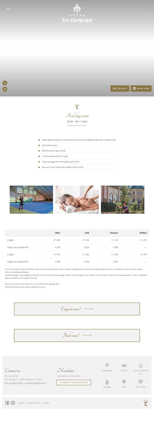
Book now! (77, 335)
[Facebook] (7, 402)
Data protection (33, 402)
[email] (4, 89)
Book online (140, 384)
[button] (150, 8)
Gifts (124, 384)
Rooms (126, 8)
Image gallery (107, 367)
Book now (141, 88)
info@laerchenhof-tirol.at (35, 383)
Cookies (46, 402)
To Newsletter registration (73, 382)
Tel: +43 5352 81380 (13, 383)
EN (8, 8)
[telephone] (4, 83)
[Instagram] (13, 402)
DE (3, 8)
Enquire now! (77, 308)
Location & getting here (140, 369)
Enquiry (124, 367)
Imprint (21, 402)
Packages (116, 8)
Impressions (139, 8)
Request (119, 88)
